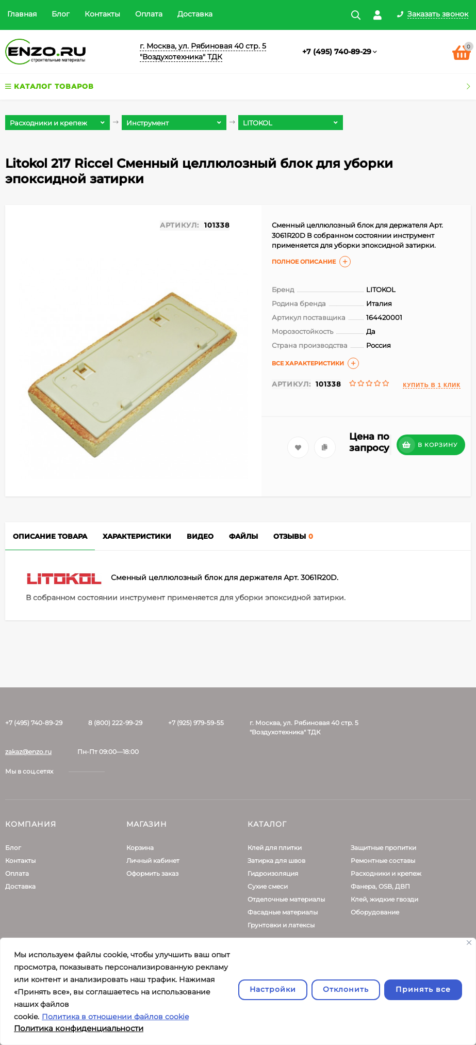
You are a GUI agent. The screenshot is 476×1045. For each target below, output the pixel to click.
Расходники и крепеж (386, 873)
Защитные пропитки (383, 847)
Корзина (140, 847)
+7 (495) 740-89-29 (336, 51)
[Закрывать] (469, 942)
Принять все (423, 989)
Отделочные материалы (286, 899)
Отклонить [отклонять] (346, 989)
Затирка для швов (276, 860)
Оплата (148, 14)
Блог (61, 14)
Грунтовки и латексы (281, 925)
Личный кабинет (152, 860)
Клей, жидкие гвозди (384, 899)
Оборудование (375, 912)
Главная (22, 14)
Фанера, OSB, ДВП (380, 886)
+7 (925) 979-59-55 (196, 723)
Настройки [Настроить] (273, 989)
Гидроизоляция (273, 873)
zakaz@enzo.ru (28, 751)
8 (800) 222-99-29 (115, 723)
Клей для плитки (275, 847)
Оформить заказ (152, 873)
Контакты (102, 14)
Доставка (194, 14)
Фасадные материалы (283, 912)
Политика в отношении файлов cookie (115, 1016)
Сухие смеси (268, 886)
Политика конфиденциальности (78, 1028)
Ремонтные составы (383, 860)
